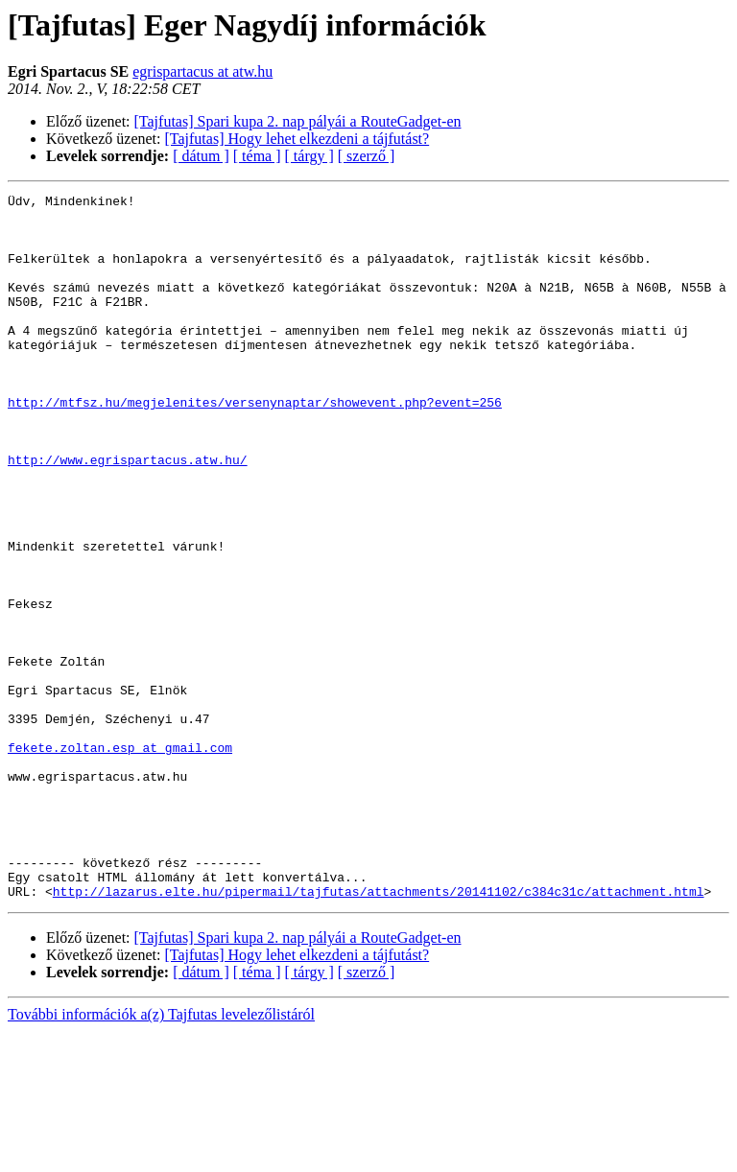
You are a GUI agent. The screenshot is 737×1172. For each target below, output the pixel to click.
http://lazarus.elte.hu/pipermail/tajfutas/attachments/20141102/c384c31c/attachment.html (378, 1032)
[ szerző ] (366, 156)
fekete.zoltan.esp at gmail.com (120, 859)
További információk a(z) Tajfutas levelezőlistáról (161, 1155)
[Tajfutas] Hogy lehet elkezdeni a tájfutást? (297, 138)
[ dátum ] (201, 156)
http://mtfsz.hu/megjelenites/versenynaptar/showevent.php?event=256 (255, 445)
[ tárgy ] (309, 156)
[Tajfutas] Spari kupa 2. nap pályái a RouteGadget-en (298, 121)
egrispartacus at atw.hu (202, 71)
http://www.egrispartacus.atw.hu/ (128, 514)
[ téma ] (257, 156)
